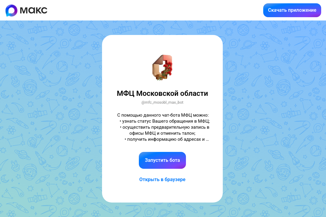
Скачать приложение (292, 10)
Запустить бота (162, 160)
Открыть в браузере (162, 179)
